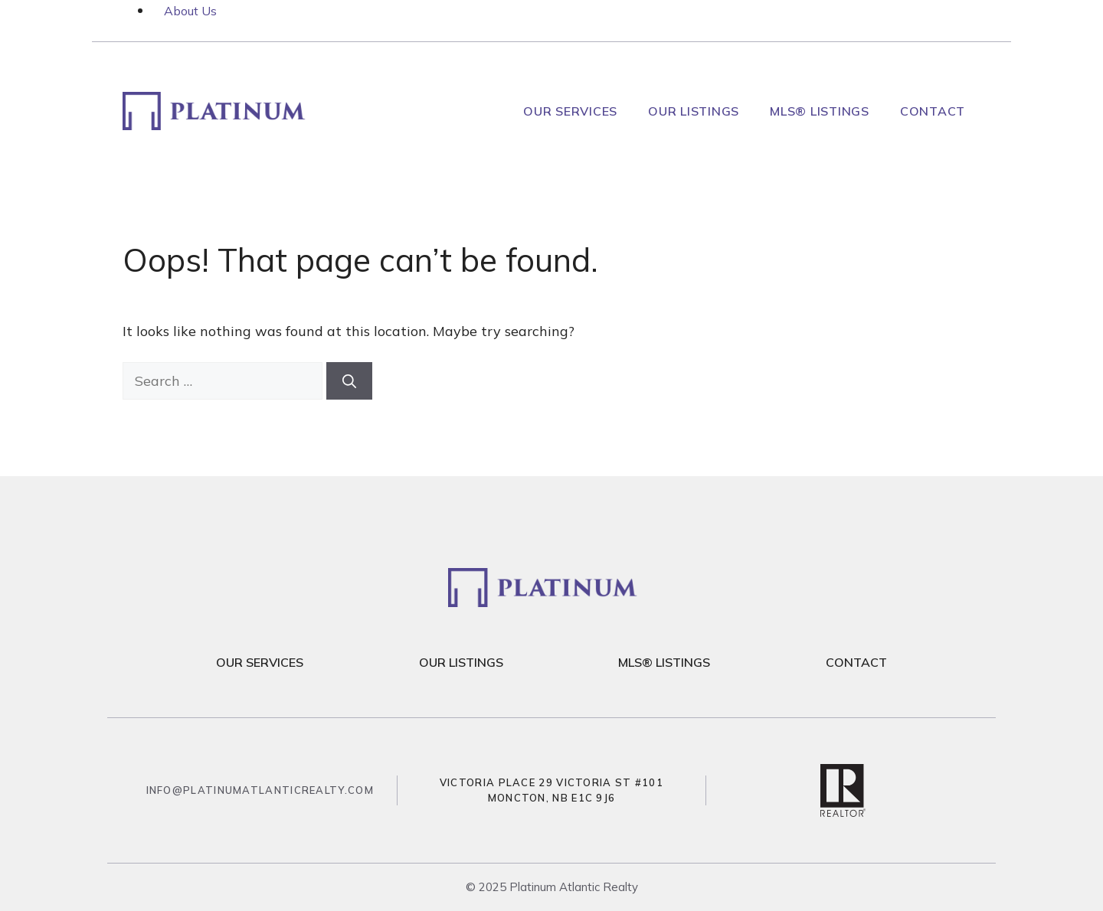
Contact (932, 111)
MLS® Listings (819, 111)
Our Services (570, 111)
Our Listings (693, 111)
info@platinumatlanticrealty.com (260, 790)
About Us (190, 10)
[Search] (349, 381)
